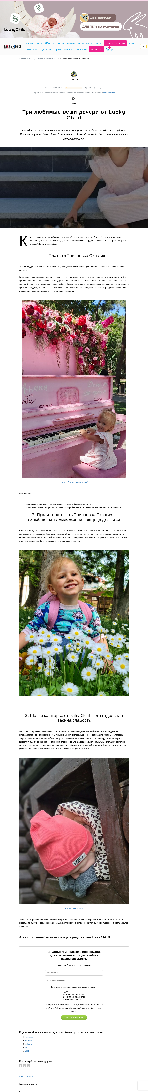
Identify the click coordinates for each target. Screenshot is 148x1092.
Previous (16, 627)
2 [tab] (76, 708)
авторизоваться (109, 93)
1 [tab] (71, 708)
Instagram (29, 1044)
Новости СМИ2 (26, 1076)
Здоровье (74, 991)
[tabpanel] (74, 624)
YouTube (28, 1040)
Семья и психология (74, 999)
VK (26, 1047)
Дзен (27, 1051)
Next (131, 627)
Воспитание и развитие (74, 997)
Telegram (29, 1037)
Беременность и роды (74, 994)
